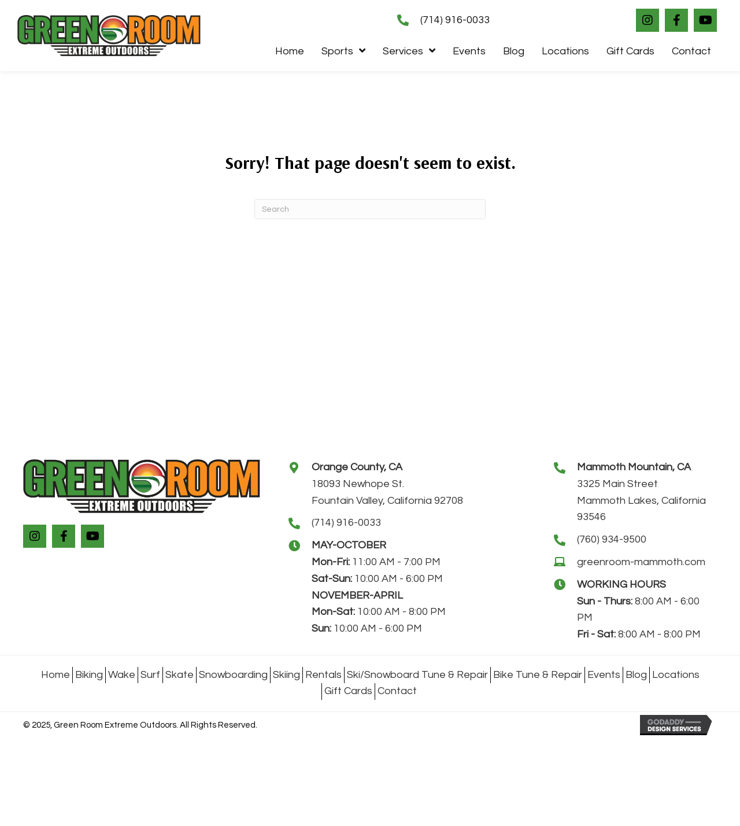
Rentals (323, 674)
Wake (121, 674)
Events (603, 674)
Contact (397, 690)
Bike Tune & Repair (537, 674)
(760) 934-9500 (611, 539)
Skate (179, 674)
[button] (647, 20)
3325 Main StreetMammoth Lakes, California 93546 (641, 500)
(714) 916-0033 (455, 19)
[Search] (370, 209)
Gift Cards (348, 690)
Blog (636, 674)
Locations (676, 674)
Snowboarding (233, 674)
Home (55, 674)
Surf (150, 674)
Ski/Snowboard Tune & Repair (417, 674)
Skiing (286, 674)
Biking (89, 674)
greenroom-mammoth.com (641, 561)
